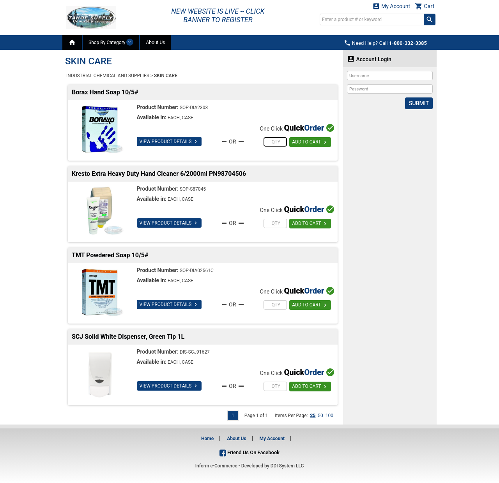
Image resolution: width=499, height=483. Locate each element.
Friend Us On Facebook (249, 452)
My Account (391, 6)
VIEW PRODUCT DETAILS (169, 141)
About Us (155, 42)
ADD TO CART (310, 142)
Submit (419, 103)
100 (329, 415)
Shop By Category (110, 42)
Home (207, 438)
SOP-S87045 (193, 189)
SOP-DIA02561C (197, 270)
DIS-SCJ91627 (195, 352)
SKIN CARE (165, 75)
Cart (424, 6)
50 (320, 415)
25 (312, 415)
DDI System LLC (287, 466)
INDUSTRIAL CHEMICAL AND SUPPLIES (107, 75)
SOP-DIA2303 (194, 107)
